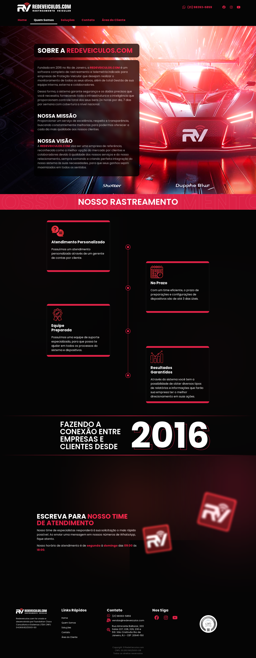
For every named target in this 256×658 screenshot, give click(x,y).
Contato (88, 20)
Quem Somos (44, 20)
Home (22, 20)
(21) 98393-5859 (199, 7)
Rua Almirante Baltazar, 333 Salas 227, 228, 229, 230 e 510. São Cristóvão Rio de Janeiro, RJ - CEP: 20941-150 (128, 630)
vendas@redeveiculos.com (128, 620)
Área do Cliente (113, 20)
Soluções (67, 20)
